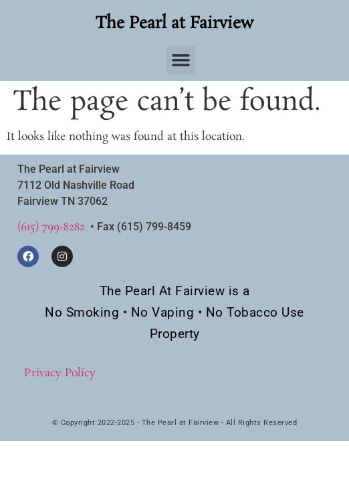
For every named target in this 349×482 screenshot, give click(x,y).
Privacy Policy (60, 373)
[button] (181, 60)
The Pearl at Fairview (174, 24)
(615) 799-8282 (51, 227)
